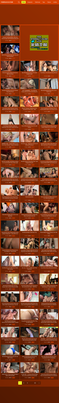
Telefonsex (38, 2)
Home (24, 2)
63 (35, 379)
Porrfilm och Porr (9, 2)
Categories (30, 2)
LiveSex (56, 2)
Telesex (50, 2)
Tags (45, 2)
